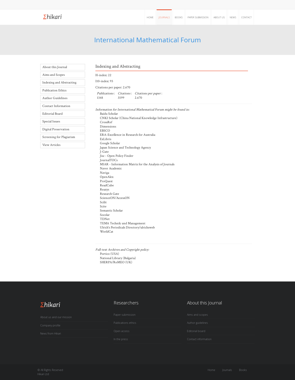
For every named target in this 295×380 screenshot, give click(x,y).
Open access (121, 331)
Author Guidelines (54, 98)
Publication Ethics (54, 90)
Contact (246, 17)
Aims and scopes (197, 314)
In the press (121, 339)
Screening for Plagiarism (58, 137)
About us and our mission (56, 317)
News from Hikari (50, 333)
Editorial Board (52, 113)
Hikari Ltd (43, 374)
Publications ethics (125, 323)
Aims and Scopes (53, 75)
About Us (219, 17)
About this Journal (54, 67)
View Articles (51, 145)
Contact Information (56, 106)
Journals (164, 17)
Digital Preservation (55, 129)
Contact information (199, 339)
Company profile (50, 325)
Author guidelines (197, 323)
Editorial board (196, 331)
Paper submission (198, 17)
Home (150, 17)
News (233, 17)
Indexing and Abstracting (59, 82)
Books (178, 17)
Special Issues (51, 121)
